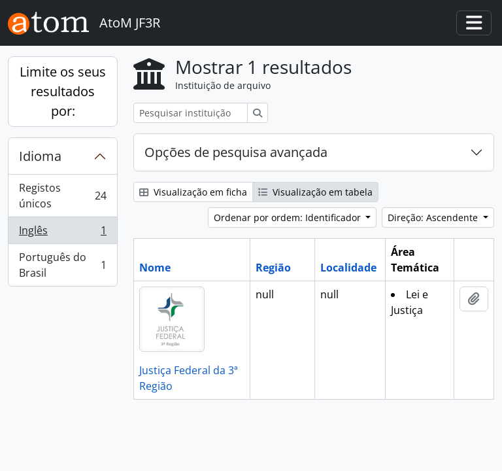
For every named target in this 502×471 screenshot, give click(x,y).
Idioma (40, 156)
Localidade (348, 267)
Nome (155, 267)
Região (273, 267)
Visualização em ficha (193, 192)
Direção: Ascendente (434, 217)
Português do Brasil (62, 265)
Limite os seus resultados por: (63, 91)
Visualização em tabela (315, 192)
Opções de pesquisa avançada (235, 152)
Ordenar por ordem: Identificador (288, 217)
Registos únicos (62, 196)
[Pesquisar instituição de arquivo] (190, 113)
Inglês (62, 233)
